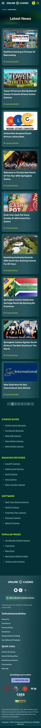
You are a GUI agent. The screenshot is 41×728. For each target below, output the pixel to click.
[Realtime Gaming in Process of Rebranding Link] (20, 39)
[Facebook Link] (16, 590)
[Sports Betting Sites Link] (10, 656)
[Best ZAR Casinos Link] (20, 436)
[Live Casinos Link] (7, 664)
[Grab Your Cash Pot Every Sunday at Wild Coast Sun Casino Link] (20, 202)
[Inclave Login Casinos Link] (20, 561)
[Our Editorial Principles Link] (11, 640)
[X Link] (21, 590)
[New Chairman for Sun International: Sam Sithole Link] (20, 372)
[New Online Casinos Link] (20, 441)
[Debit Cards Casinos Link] (20, 469)
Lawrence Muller (12, 61)
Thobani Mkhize (12, 185)
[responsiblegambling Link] (16, 689)
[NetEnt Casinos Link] (20, 507)
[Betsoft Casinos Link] (20, 523)
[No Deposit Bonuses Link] (20, 430)
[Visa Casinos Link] (20, 479)
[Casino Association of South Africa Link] (20, 695)
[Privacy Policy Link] (7, 627)
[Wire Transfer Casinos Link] (20, 484)
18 (29, 404)
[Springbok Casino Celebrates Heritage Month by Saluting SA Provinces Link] (20, 287)
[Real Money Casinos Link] (10, 660)
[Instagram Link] (25, 590)
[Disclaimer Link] (6, 632)
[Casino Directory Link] (8, 652)
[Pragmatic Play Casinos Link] (20, 512)
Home (4, 9)
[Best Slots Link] (20, 551)
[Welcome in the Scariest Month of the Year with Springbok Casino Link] (20, 160)
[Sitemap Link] (5, 668)
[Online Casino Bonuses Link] (20, 425)
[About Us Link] (5, 619)
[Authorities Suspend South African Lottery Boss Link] (20, 121)
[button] (3, 3)
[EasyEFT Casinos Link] (20, 463)
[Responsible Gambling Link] (11, 636)
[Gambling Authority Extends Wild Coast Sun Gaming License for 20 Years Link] (20, 245)
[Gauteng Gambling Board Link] (25, 689)
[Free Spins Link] (20, 545)
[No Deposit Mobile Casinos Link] (20, 540)
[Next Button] (32, 404)
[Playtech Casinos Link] (20, 518)
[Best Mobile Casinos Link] (20, 446)
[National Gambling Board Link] (34, 689)
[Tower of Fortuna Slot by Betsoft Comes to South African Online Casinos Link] (20, 78)
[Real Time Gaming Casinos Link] (20, 502)
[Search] (38, 3)
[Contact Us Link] (6, 623)
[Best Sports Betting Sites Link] (20, 556)
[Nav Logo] (17, 3)
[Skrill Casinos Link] (20, 474)
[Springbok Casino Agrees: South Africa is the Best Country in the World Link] (20, 330)
